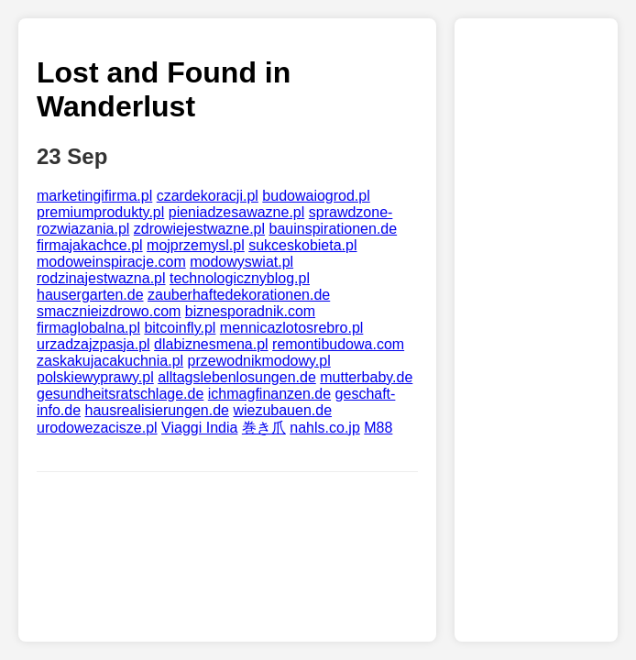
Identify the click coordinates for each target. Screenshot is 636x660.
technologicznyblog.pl (240, 278)
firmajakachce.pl (90, 245)
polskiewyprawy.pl (95, 377)
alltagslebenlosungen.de (237, 377)
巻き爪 (264, 427)
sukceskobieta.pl (302, 245)
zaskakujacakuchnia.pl (110, 360)
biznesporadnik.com (250, 311)
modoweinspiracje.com (111, 262)
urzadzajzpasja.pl (93, 344)
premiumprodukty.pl (100, 212)
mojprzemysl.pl (196, 245)
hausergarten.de (90, 294)
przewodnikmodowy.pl (259, 360)
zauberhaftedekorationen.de (239, 294)
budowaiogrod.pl (315, 196)
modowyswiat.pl (241, 262)
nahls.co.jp (325, 427)
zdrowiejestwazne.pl (199, 228)
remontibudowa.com (338, 344)
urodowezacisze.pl (97, 427)
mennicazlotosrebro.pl (292, 328)
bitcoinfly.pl (179, 328)
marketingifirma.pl (94, 196)
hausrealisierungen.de (157, 410)
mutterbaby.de (366, 377)
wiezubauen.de (282, 410)
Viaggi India (199, 427)
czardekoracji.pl (207, 196)
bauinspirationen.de (333, 228)
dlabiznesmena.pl (211, 344)
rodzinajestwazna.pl (101, 278)
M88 (378, 427)
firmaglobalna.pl (88, 328)
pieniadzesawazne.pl (237, 212)
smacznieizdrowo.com (109, 311)
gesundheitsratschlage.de (120, 394)
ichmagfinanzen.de (269, 394)
